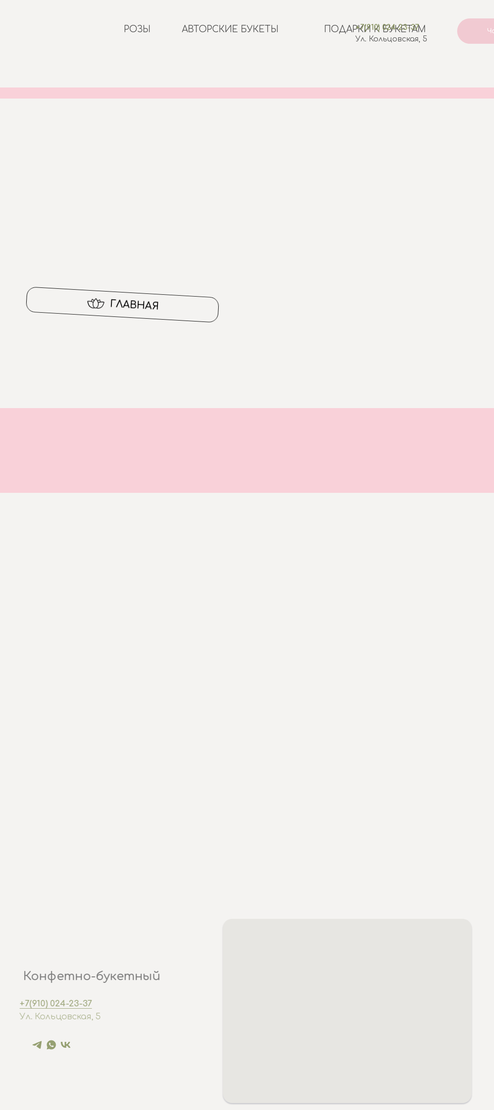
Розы (137, 29)
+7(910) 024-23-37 (387, 27)
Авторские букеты (230, 29)
